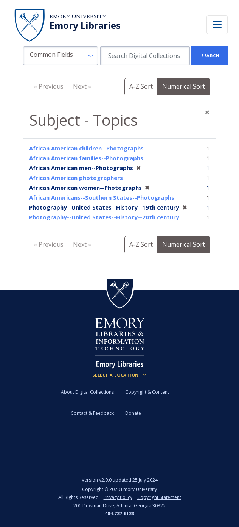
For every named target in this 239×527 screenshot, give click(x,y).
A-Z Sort (141, 86)
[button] (60, 55)
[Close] (207, 112)
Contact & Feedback (92, 413)
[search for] (145, 55)
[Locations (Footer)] (119, 375)
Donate (133, 413)
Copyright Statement (159, 497)
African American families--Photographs (86, 158)
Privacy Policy (118, 497)
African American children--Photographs (86, 148)
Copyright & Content (147, 392)
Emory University (78, 16)
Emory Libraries (85, 25)
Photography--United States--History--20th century (104, 217)
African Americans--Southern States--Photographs (101, 197)
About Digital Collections (87, 392)
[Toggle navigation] (217, 24)
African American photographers (76, 177)
